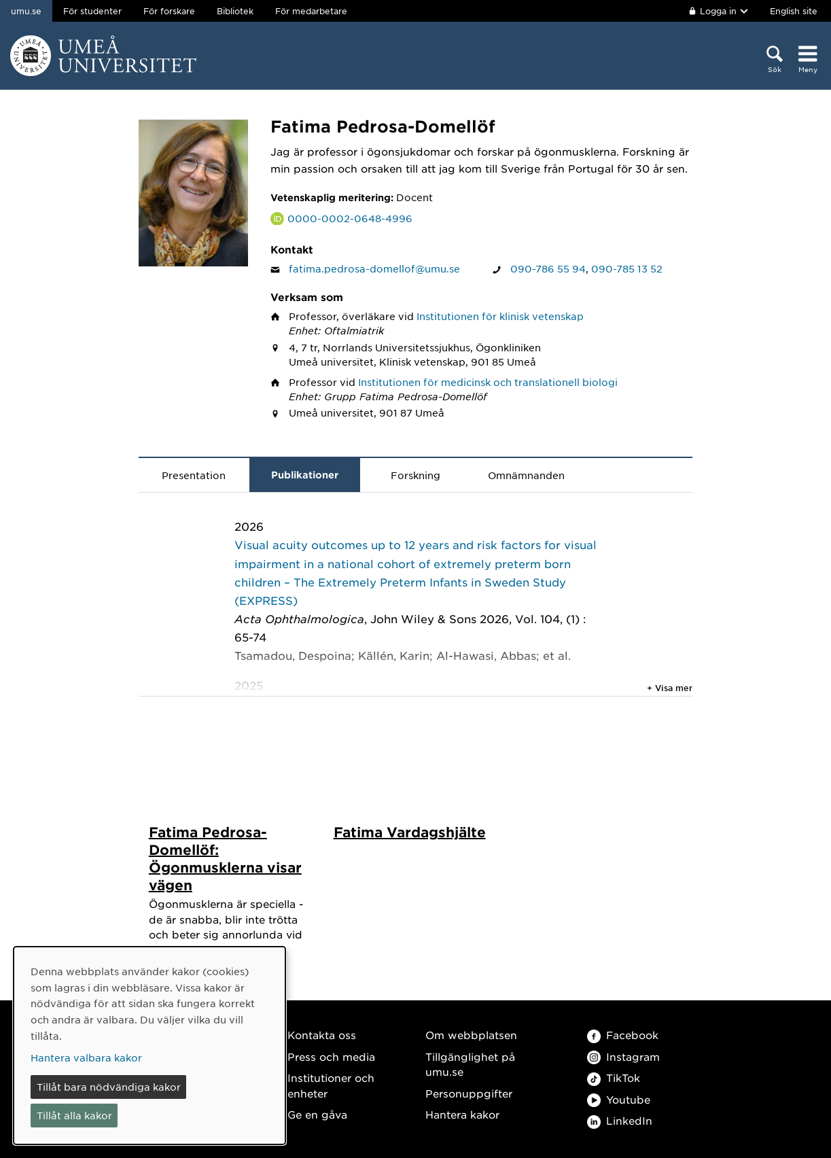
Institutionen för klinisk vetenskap (500, 316)
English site (793, 10)
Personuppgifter (468, 1093)
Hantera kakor (462, 1114)
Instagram (623, 1056)
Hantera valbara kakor (86, 1057)
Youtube (618, 1099)
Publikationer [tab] (304, 474)
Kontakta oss (321, 1035)
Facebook (622, 1035)
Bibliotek (235, 10)
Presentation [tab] (194, 475)
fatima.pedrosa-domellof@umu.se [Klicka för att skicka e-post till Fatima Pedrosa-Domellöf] (374, 268)
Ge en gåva (317, 1114)
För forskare (169, 10)
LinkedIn (619, 1121)
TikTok (613, 1078)
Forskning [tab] (415, 475)
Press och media (331, 1056)
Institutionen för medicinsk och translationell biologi (488, 382)
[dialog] (149, 1045)
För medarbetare (311, 10)
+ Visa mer (669, 688)
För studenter (92, 10)
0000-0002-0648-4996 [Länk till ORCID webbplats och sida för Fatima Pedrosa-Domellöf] (349, 218)
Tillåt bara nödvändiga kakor (109, 1087)
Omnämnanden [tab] (526, 475)
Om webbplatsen (471, 1035)
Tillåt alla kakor (74, 1115)
